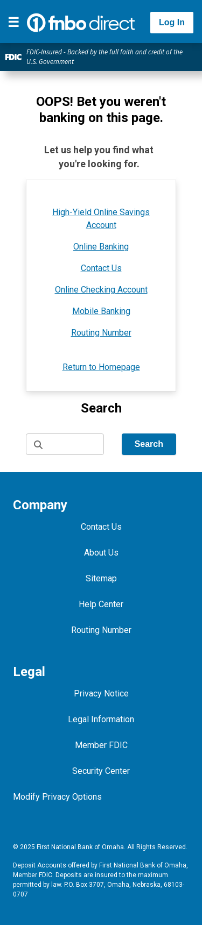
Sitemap (101, 578)
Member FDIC (101, 745)
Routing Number (101, 333)
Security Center (101, 771)
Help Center (101, 604)
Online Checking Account (101, 289)
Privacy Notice (101, 693)
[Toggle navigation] (13, 22)
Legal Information (101, 719)
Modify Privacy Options (57, 797)
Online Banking (101, 246)
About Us (101, 552)
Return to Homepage (101, 367)
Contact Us (101, 268)
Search (149, 444)
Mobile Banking (101, 311)
